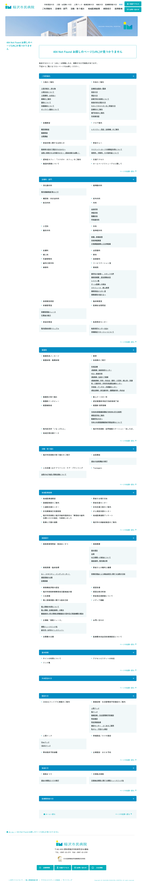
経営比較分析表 (99, 597)
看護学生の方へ (97, 421)
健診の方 (45, 703)
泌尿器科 (96, 252)
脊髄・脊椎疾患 (97, 238)
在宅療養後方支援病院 (52, 515)
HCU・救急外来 (96, 376)
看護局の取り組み (51, 399)
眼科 (95, 256)
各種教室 (46, 123)
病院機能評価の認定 (51, 592)
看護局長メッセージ (51, 358)
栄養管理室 (47, 307)
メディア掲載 (98, 605)
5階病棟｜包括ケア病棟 (99, 379)
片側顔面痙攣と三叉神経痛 (101, 245)
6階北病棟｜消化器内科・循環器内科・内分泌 (108, 393)
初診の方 (94, 93)
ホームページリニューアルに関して (107, 164)
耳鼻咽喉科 (47, 260)
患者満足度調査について (103, 601)
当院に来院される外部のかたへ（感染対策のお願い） (60, 154)
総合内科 (46, 204)
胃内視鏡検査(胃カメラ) (50, 193)
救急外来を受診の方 (98, 103)
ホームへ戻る (50, 824)
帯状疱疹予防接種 (50, 760)
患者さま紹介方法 (100, 503)
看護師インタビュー (51, 403)
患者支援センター (100, 507)
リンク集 (46, 668)
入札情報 (46, 601)
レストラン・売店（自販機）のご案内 (105, 130)
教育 (95, 358)
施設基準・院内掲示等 (99, 566)
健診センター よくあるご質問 (102, 733)
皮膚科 (45, 252)
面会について (46, 103)
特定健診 (94, 726)
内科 (95, 204)
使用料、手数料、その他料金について (105, 154)
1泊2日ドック (46, 753)
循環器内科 (97, 187)
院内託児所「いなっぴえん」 (54, 431)
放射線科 (96, 260)
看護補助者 (47, 408)
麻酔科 (45, 269)
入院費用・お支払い (48, 96)
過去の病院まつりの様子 (50, 789)
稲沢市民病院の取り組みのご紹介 (56, 458)
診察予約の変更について (100, 100)
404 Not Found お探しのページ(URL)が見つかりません (19, 45)
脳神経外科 (97, 232)
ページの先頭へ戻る (127, 172)
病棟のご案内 (46, 100)
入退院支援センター (51, 511)
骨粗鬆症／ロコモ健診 (102, 743)
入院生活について (47, 93)
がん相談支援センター (102, 515)
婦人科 (45, 256)
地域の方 (97, 4)
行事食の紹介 (46, 317)
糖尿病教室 (45, 130)
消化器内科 (47, 187)
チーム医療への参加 (98, 286)
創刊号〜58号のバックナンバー (52, 635)
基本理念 (94, 556)
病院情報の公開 (47, 582)
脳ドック (94, 719)
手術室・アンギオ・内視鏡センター (104, 389)
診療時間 (47, 877)
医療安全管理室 (99, 307)
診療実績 (44, 586)
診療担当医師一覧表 (98, 89)
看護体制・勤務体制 (51, 362)
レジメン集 (95, 282)
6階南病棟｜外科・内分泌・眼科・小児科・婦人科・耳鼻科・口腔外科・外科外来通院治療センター (112, 384)
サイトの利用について (52, 664)
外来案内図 (95, 117)
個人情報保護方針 (32, 889)
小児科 (45, 228)
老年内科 (96, 200)
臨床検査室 (97, 303)
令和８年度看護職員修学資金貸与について (106, 425)
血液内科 (94, 211)
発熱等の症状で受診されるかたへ (53, 150)
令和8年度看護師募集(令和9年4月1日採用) (106, 414)
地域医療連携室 (49, 503)
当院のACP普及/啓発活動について (53, 478)
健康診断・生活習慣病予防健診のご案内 (109, 709)
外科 (95, 228)
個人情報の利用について (50, 612)
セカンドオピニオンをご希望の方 (103, 107)
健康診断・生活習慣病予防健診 (102, 723)
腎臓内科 (94, 218)
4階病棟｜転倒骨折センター (101, 373)
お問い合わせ (134, 9)
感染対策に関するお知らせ (54, 143)
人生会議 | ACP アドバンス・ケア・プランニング (63, 471)
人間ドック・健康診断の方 (81, 4)
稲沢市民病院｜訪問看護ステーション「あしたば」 (114, 431)
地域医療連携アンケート (103, 519)
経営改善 (96, 592)
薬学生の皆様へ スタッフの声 (102, 275)
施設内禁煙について (51, 164)
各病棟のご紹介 (99, 362)
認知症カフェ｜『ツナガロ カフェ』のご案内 (62, 160)
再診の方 (94, 96)
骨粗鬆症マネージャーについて (102, 333)
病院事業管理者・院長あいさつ (55, 549)
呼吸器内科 (95, 221)
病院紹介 (107, 8)
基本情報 (45, 658)
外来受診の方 (47, 4)
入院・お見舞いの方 (61, 4)
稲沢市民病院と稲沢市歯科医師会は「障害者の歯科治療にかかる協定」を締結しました (63, 521)
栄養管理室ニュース (48, 313)
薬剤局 (95, 269)
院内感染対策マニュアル (50, 330)
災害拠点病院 (98, 782)
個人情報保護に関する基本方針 (55, 605)
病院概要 (96, 549)
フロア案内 (97, 123)
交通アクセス (134, 4)
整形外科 (46, 232)
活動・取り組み (78, 8)
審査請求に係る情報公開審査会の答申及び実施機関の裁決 (62, 619)
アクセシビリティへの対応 (104, 664)
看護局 (44, 352)
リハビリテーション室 (102, 264)
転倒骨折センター (100, 323)
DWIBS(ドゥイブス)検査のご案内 (56, 709)
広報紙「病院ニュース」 (53, 625)
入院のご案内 (48, 83)
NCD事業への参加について (101, 562)
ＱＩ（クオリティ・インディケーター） (55, 579)
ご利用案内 (47, 8)
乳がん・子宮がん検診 (99, 737)
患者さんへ (97, 143)
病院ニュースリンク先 (49, 632)
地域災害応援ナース (51, 435)
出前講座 (96, 458)
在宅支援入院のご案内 (102, 511)
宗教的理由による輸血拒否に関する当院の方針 (108, 579)
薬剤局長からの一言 (98, 293)
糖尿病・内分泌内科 (51, 200)
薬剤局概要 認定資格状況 (101, 279)
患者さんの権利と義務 (102, 572)
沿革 (92, 559)
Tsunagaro (97, 471)
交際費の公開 (48, 642)
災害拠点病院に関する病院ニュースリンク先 (107, 789)
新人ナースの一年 (100, 399)
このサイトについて (16, 889)
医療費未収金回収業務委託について (107, 642)
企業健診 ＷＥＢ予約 (102, 760)
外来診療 (94, 369)
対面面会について (47, 107)
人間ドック (95, 716)
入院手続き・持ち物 (48, 89)
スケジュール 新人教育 (100, 289)
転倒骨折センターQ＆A (99, 330)
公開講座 (44, 137)
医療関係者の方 (108, 4)
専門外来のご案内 (97, 114)
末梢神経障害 (96, 242)
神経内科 (94, 214)
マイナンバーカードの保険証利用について (106, 150)
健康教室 (44, 134)
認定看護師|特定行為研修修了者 (106, 403)
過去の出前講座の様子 (99, 465)
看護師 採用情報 (99, 408)
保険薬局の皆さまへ (98, 296)
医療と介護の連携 (50, 526)
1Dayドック (45, 750)
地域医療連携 (94, 8)
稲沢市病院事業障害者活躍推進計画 (57, 597)
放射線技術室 (48, 303)
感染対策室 (47, 323)
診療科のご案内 (97, 110)
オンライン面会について (50, 110)
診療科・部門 (61, 8)
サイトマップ (67, 889)
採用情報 (119, 8)
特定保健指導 (96, 730)
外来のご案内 (98, 83)
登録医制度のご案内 (51, 507)
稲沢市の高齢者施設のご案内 (104, 526)
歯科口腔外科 (48, 264)
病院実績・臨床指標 (51, 572)
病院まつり (47, 782)
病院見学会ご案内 (97, 418)
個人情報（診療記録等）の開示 (52, 615)
